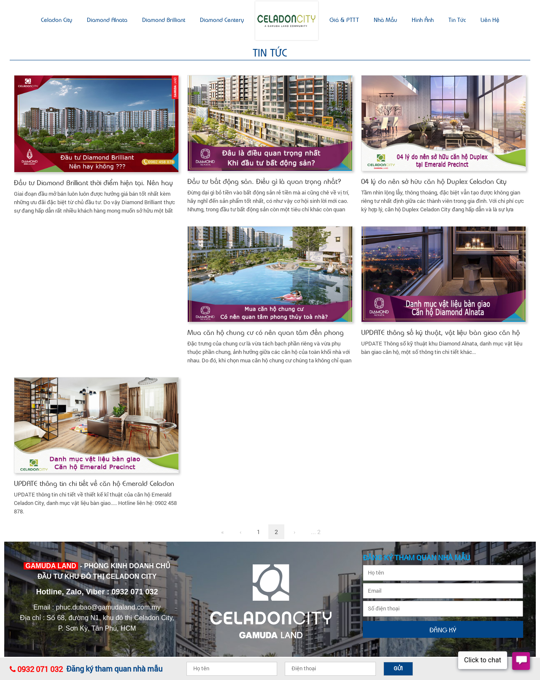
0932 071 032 (40, 669)
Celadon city (56, 19)
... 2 (316, 532)
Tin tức (457, 19)
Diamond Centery (222, 19)
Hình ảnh (423, 19)
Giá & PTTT (344, 19)
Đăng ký (442, 629)
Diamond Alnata (107, 19)
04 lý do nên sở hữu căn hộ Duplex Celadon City (434, 181)
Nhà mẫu (385, 19)
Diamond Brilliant (163, 19)
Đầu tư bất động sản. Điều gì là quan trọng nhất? (264, 181)
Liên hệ (490, 19)
